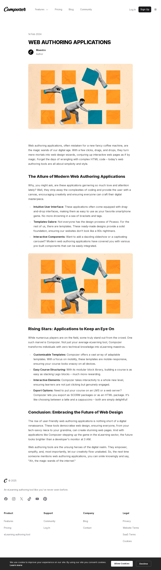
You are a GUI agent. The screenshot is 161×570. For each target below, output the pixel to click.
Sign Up (144, 9)
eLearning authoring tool (17, 534)
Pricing (58, 9)
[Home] (15, 9)
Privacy (127, 521)
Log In (132, 9)
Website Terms (131, 527)
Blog (71, 9)
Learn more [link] (16, 565)
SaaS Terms (129, 534)
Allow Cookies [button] (121, 563)
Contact (87, 527)
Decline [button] (143, 563)
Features (41, 9)
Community (86, 9)
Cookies (127, 541)
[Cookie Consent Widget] (80, 563)
